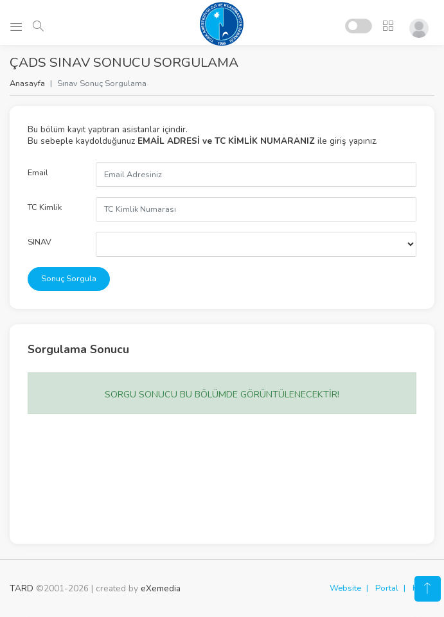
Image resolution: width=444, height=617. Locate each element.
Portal (386, 588)
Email (38, 172)
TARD (21, 588)
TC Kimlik (45, 207)
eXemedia (161, 588)
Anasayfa (27, 83)
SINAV (39, 242)
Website (345, 588)
